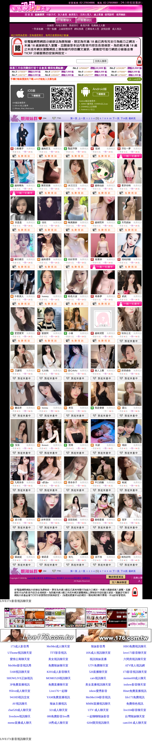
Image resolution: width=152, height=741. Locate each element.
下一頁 (115, 118)
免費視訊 (30, 148)
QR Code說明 (134, 79)
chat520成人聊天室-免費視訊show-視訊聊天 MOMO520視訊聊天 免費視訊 (58, 578)
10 (110, 118)
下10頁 (124, 118)
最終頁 (132, 118)
